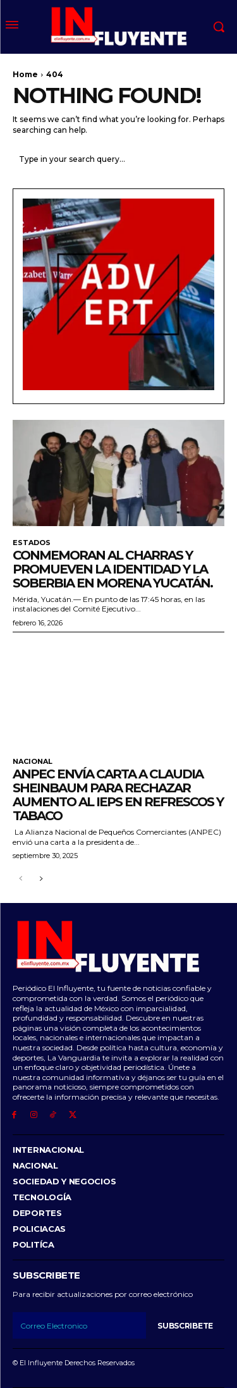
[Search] (211, 159)
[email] (79, 1325)
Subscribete (185, 1325)
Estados (32, 543)
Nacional (32, 762)
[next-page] (41, 879)
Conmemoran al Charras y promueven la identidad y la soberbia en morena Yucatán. (112, 569)
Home (25, 74)
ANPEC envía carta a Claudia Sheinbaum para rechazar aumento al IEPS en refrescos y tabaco (118, 794)
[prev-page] (20, 879)
